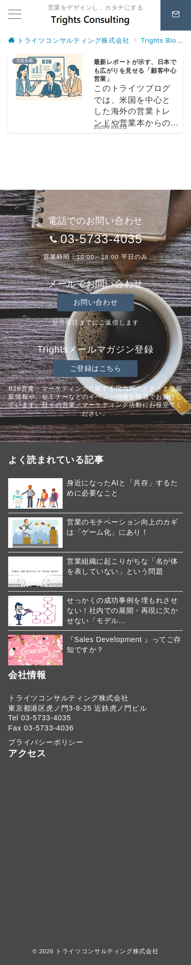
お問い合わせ (95, 302)
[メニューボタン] (14, 15)
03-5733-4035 (101, 239)
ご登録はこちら (96, 368)
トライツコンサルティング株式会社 (107, 951)
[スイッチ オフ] (175, 15)
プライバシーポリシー (46, 742)
